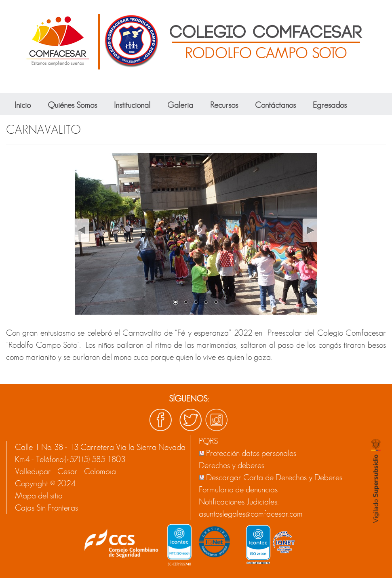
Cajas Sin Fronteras (46, 508)
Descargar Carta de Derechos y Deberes (274, 477)
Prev (82, 230)
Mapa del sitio (38, 495)
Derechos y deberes (231, 465)
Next (309, 230)
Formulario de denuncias (238, 489)
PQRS (208, 441)
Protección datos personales (251, 453)
